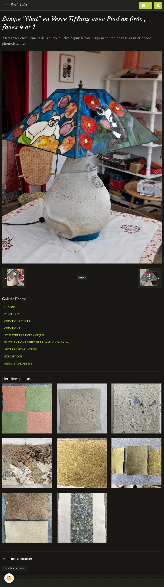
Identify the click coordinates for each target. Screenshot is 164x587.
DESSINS (10, 307)
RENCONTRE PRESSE (18, 364)
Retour (81, 277)
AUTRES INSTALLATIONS (21, 349)
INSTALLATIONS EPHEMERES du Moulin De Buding (36, 342)
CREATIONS (12, 328)
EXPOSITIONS (13, 357)
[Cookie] (9, 578)
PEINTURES (12, 314)
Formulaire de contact (14, 568)
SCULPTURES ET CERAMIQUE (24, 335)
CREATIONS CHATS (17, 321)
